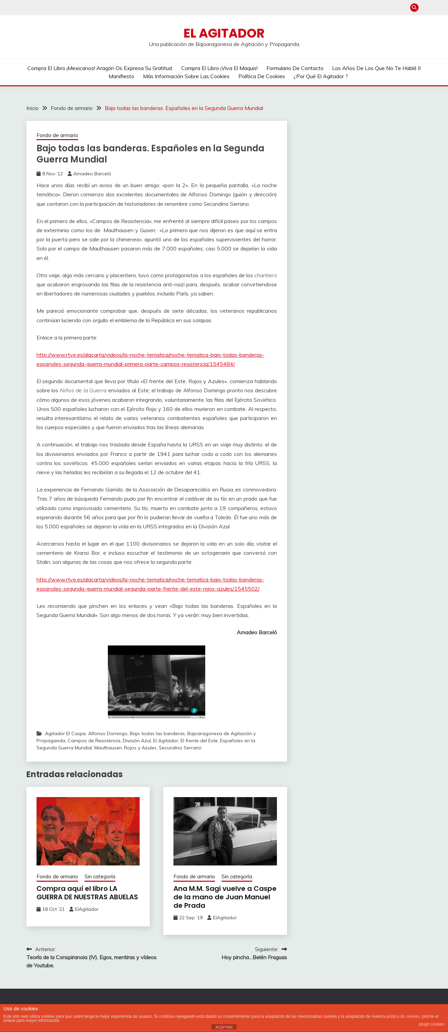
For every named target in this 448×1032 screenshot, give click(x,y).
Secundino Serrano (180, 748)
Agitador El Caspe (65, 733)
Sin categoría (100, 876)
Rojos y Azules (140, 748)
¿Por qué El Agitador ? (320, 76)
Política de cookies (261, 76)
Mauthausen (108, 748)
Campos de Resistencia (94, 741)
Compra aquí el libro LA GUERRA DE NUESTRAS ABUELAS (87, 893)
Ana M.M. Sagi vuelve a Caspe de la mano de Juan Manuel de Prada (225, 897)
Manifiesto (121, 76)
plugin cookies (432, 1024)
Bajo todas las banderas (157, 733)
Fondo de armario (57, 135)
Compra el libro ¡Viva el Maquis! (219, 68)
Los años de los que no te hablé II (376, 68)
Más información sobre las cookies (186, 76)
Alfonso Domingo (107, 733)
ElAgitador (87, 909)
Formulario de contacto (295, 68)
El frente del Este (199, 741)
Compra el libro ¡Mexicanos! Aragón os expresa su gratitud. (100, 68)
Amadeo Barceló (92, 174)
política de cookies (403, 1016)
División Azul (137, 741)
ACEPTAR (224, 1027)
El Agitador (224, 33)
